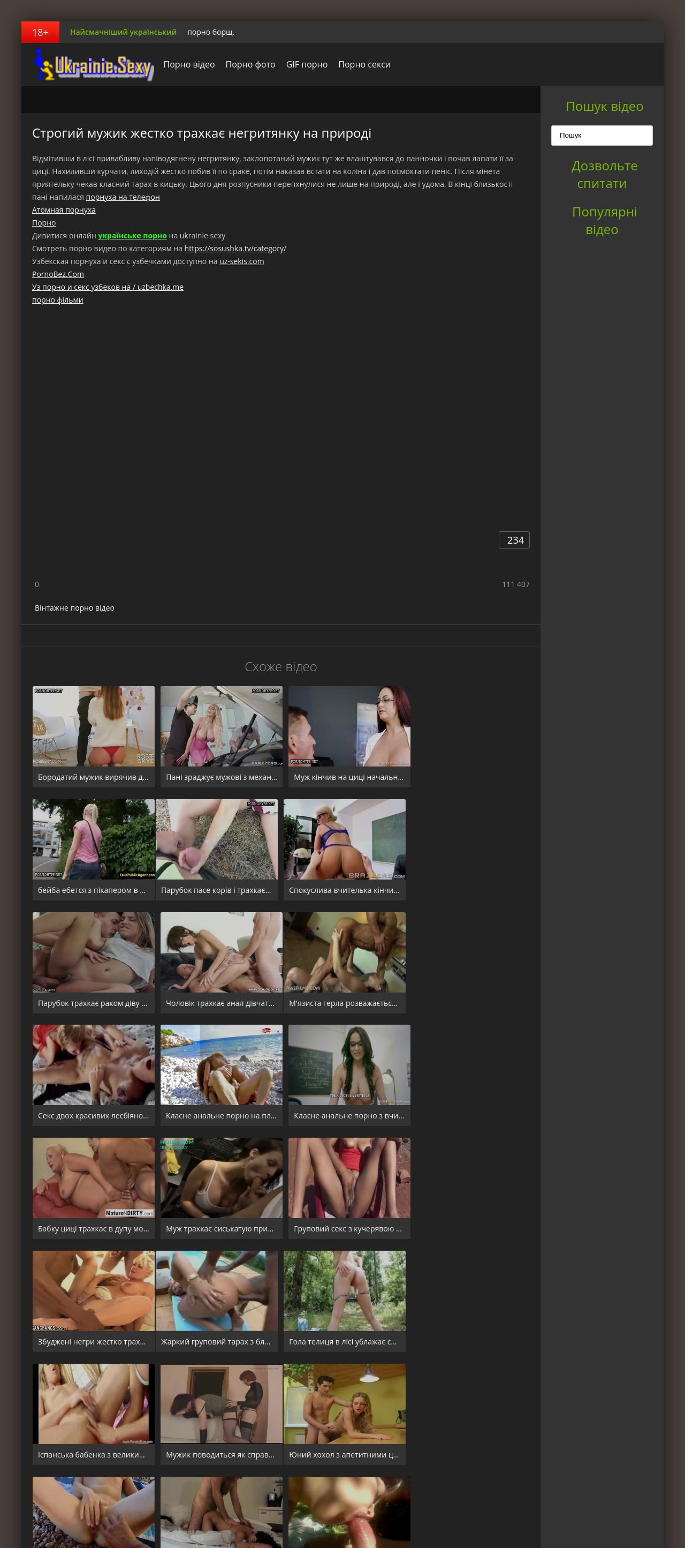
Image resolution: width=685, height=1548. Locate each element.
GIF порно (304, 64)
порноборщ (88, 64)
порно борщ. (210, 32)
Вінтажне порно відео (75, 608)
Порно (44, 222)
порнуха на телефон (123, 197)
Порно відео (186, 64)
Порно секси (362, 64)
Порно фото (247, 64)
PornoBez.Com (58, 274)
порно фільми (57, 300)
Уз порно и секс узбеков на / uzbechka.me (108, 287)
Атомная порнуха (64, 210)
